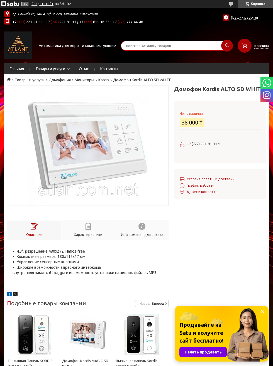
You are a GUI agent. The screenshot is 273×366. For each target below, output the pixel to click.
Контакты (109, 69)
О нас (84, 69)
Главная (17, 69)
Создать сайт (42, 4)
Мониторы (84, 80)
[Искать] (227, 46)
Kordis (103, 80)
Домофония (60, 80)
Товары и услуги (50, 69)
